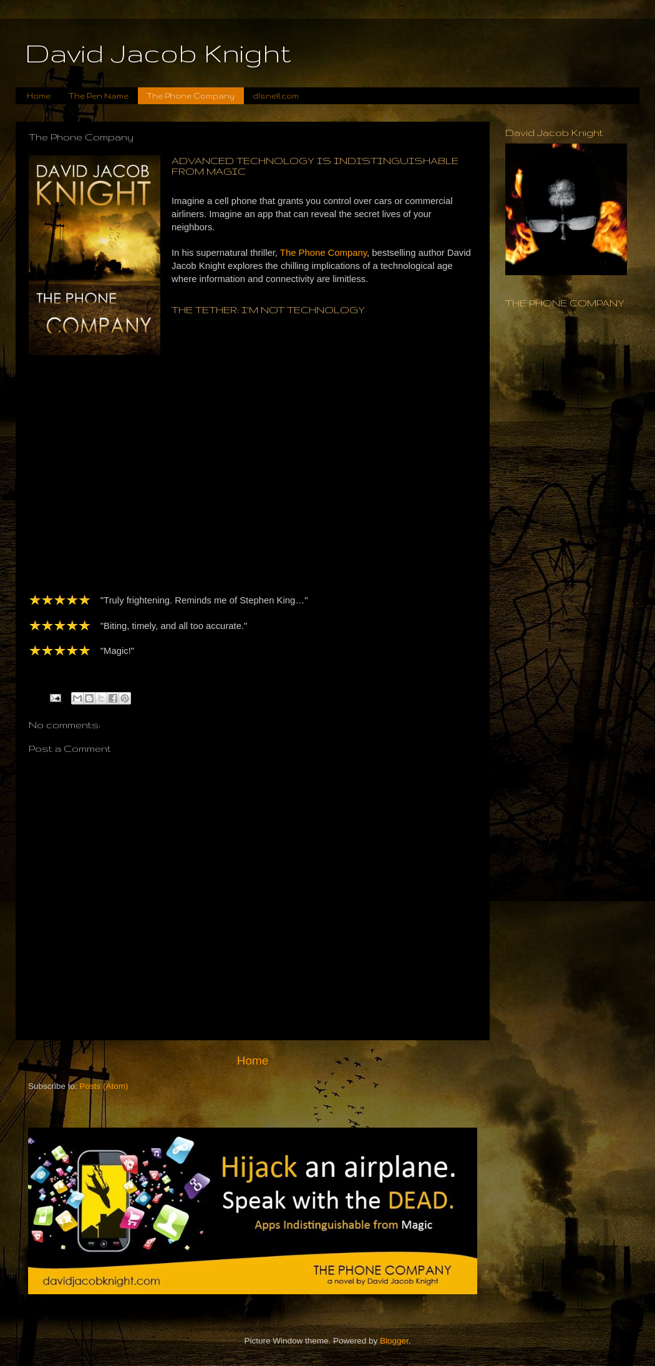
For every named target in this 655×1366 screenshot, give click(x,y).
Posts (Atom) (104, 1086)
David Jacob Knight (158, 53)
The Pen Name (99, 96)
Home (39, 96)
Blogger (394, 1340)
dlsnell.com (276, 96)
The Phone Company (191, 96)
